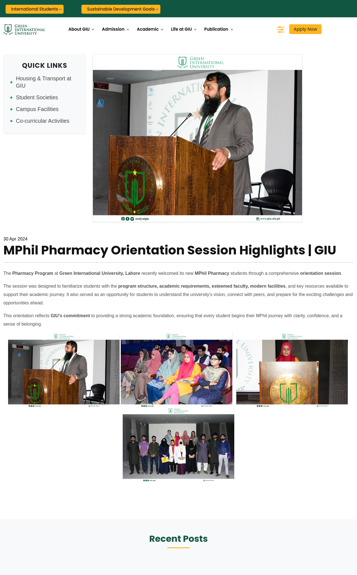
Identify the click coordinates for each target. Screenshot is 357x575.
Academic (148, 29)
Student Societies (37, 97)
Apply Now (305, 29)
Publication (216, 29)
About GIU (79, 29)
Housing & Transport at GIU (43, 82)
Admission (113, 29)
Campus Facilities (37, 109)
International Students (34, 9)
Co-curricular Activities (42, 121)
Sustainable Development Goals (121, 9)
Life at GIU (181, 29)
